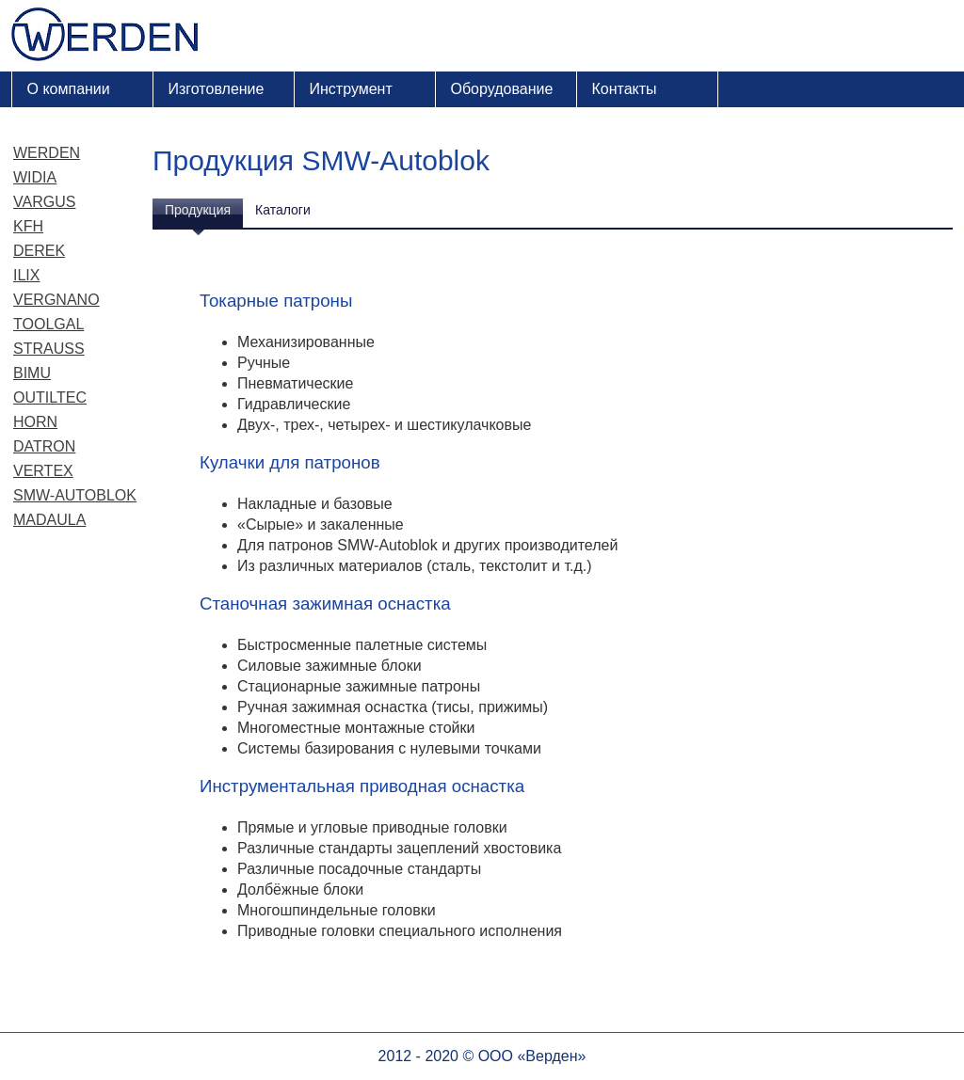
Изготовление (217, 89)
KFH (28, 226)
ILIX (26, 275)
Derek (39, 251)
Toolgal (48, 324)
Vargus (44, 202)
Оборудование (502, 89)
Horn (35, 422)
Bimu (32, 373)
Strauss (49, 349)
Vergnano (56, 300)
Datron (44, 446)
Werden (46, 153)
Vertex (43, 471)
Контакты (624, 89)
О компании (68, 89)
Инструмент (351, 89)
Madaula (49, 520)
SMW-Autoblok (75, 495)
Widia (34, 177)
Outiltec (50, 397)
